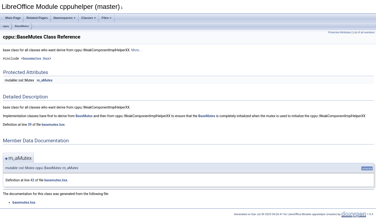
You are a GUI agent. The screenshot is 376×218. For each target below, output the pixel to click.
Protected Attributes (339, 32)
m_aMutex (44, 80)
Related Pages (37, 18)
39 (30, 124)
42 (32, 180)
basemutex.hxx (36, 58)
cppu (6, 26)
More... (136, 50)
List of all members (364, 32)
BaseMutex (22, 26)
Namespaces (64, 18)
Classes (88, 18)
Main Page (13, 18)
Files (107, 18)
